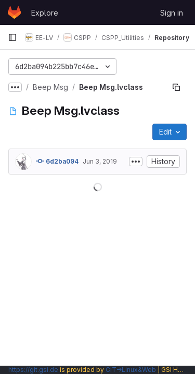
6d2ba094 (57, 161)
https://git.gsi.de (33, 369)
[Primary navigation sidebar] (12, 37)
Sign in (171, 12)
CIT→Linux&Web (131, 369)
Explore (44, 12)
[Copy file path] (176, 87)
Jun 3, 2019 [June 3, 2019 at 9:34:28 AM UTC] (100, 161)
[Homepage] (14, 12)
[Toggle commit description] (135, 161)
